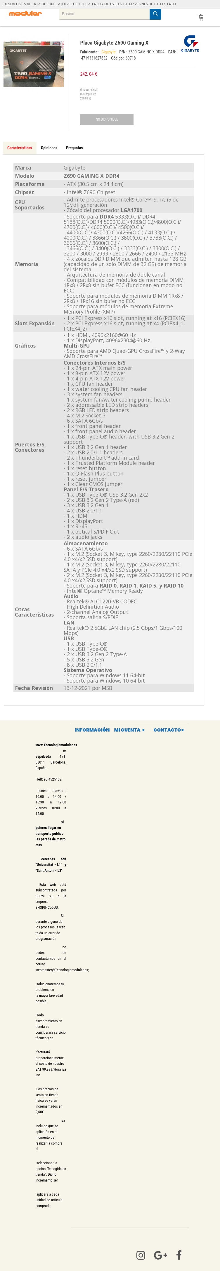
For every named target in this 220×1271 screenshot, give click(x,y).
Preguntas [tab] (74, 147)
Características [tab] (19, 147)
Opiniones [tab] (49, 147)
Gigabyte (109, 52)
